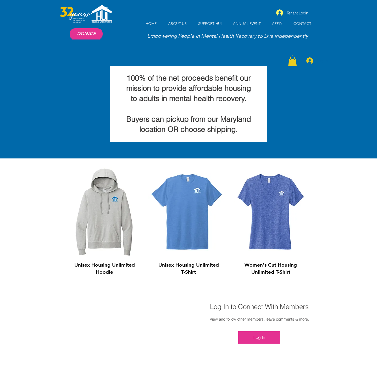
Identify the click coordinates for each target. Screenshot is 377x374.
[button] (292, 61)
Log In (259, 337)
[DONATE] (86, 33)
